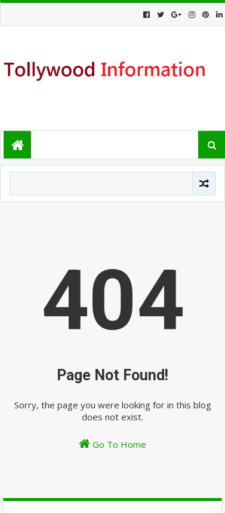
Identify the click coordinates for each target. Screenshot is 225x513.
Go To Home (112, 444)
